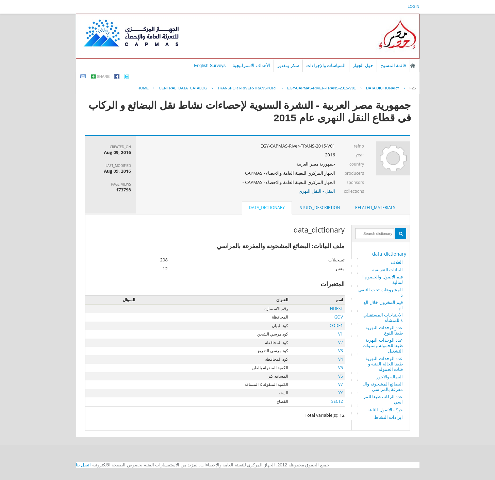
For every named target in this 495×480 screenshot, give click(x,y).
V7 (340, 384)
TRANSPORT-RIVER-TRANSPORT (247, 88)
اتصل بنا (83, 464)
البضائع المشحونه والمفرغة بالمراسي (383, 386)
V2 (340, 342)
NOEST (336, 308)
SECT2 (337, 401)
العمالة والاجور (389, 376)
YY (341, 393)
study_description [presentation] (320, 207)
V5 (340, 368)
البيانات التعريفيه (387, 269)
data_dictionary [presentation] (267, 207)
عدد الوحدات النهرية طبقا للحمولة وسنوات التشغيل (383, 345)
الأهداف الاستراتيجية (251, 65)
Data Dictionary (382, 88)
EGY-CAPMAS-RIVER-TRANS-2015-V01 (321, 88)
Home (143, 88)
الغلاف (397, 262)
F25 (413, 88)
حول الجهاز (363, 65)
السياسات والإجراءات (326, 65)
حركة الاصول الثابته (385, 409)
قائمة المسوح (393, 65)
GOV (338, 317)
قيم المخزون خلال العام (383, 304)
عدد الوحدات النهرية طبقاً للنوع (384, 330)
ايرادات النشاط (388, 417)
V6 (340, 376)
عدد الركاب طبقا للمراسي (383, 399)
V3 (340, 351)
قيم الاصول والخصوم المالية (382, 279)
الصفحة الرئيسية (412, 65)
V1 (340, 334)
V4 (340, 359)
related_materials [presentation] (375, 207)
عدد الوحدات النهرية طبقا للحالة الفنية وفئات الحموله (384, 364)
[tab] (375, 207)
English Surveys (210, 65)
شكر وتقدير (288, 65)
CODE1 (336, 325)
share (103, 76)
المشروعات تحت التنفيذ (380, 292)
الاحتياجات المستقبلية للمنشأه (383, 317)
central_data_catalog (183, 88)
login (413, 6)
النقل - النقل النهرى (317, 191)
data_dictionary (389, 254)
